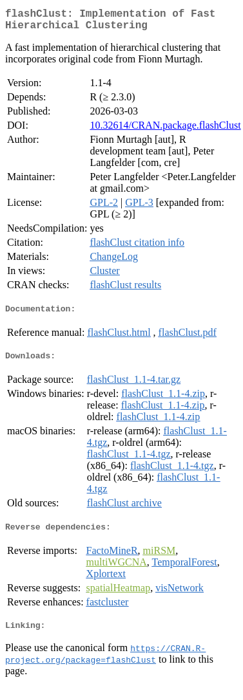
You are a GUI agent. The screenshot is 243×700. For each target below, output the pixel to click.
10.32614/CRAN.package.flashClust (165, 130)
